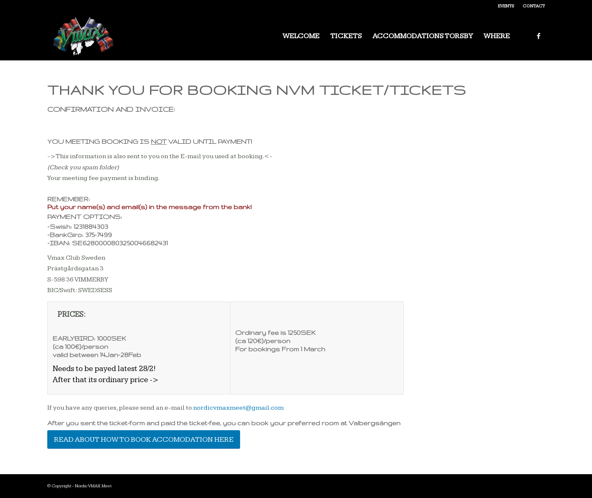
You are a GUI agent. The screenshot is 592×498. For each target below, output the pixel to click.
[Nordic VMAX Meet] (83, 36)
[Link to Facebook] (538, 36)
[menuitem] (506, 6)
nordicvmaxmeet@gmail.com (238, 408)
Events (506, 6)
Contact (534, 6)
